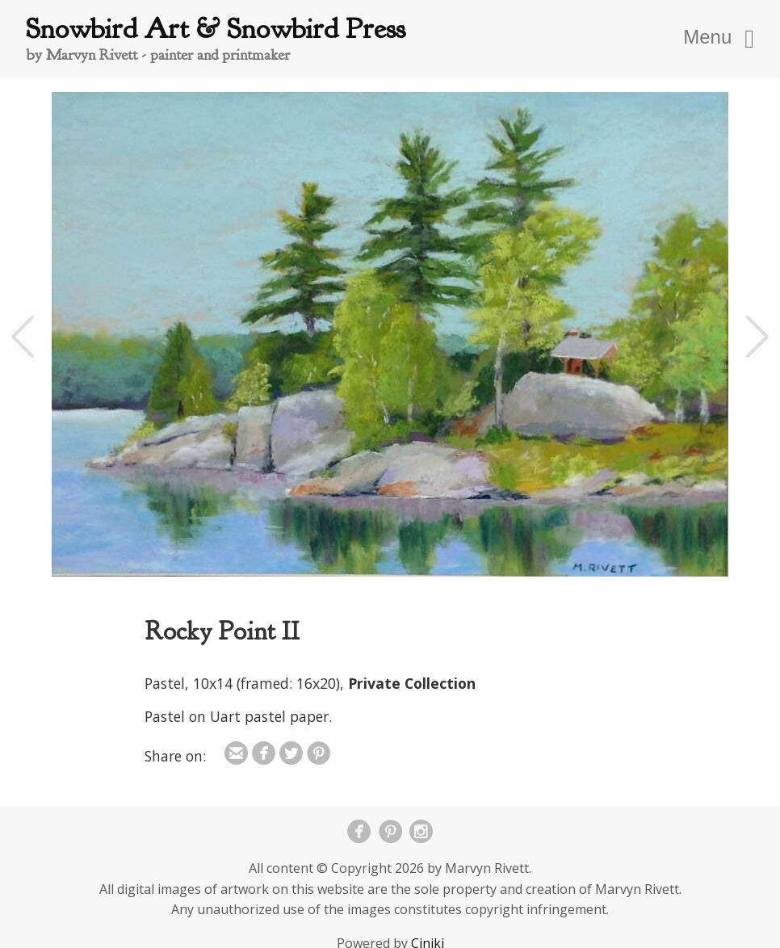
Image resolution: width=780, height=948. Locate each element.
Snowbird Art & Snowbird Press (215, 28)
